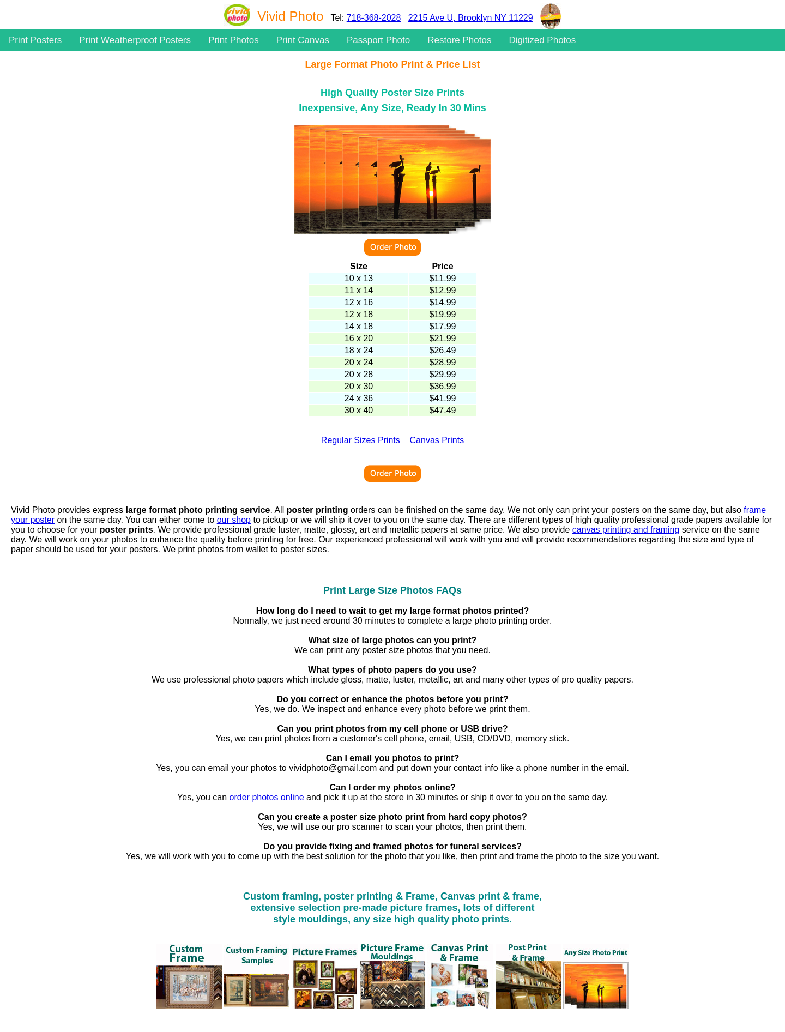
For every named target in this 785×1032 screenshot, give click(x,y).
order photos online (267, 797)
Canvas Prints (437, 440)
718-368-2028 (374, 17)
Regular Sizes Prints (360, 440)
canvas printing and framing (626, 529)
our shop (234, 519)
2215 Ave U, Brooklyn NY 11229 (470, 17)
